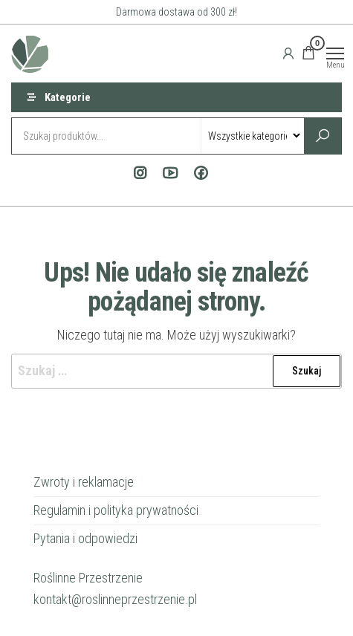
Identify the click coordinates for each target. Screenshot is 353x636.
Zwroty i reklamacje (83, 482)
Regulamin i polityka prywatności (115, 510)
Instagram (137, 173)
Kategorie (68, 97)
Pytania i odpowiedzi (85, 538)
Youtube (167, 173)
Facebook (198, 173)
